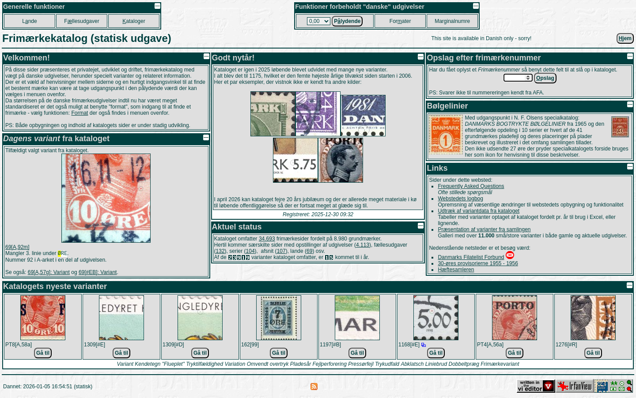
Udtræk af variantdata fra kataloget (478, 211)
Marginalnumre (452, 21)
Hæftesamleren (456, 270)
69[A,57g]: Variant (49, 273)
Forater (400, 21)
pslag (545, 78)
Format (79, 113)
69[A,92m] (17, 247)
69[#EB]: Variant (98, 273)
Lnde (29, 21)
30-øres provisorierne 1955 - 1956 (478, 263)
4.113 (362, 245)
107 (281, 251)
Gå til (42, 354)
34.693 (267, 239)
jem (625, 38)
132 (220, 251)
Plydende (347, 21)
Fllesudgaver (81, 21)
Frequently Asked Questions (471, 186)
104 (250, 251)
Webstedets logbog (460, 198)
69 (309, 251)
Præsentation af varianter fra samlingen (484, 229)
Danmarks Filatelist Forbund (471, 257)
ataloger (133, 21)
